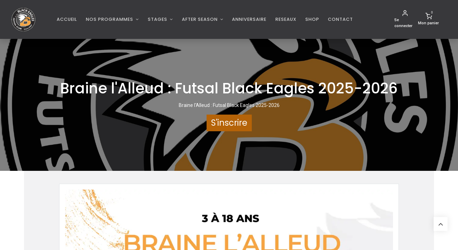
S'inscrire (229, 122)
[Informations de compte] (404, 19)
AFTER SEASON (200, 19)
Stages (158, 19)
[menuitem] (67, 19)
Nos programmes (110, 19)
